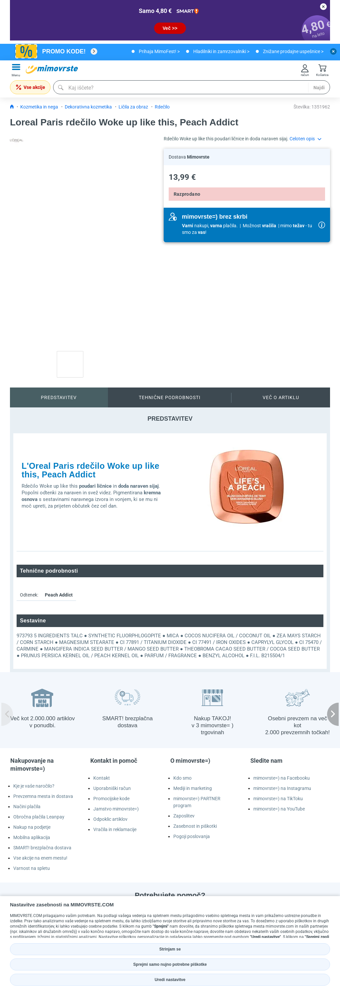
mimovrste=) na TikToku (278, 798)
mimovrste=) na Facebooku (281, 778)
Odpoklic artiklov (110, 819)
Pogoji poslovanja (191, 836)
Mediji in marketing (192, 788)
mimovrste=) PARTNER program (196, 802)
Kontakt (101, 778)
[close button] (323, 6)
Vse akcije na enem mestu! (40, 858)
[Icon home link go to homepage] (12, 106)
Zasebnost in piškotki (195, 826)
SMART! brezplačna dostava (42, 847)
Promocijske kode (111, 798)
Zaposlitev (184, 815)
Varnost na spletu (31, 868)
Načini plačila (27, 806)
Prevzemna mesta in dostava (43, 796)
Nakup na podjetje (31, 827)
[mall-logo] (51, 69)
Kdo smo (182, 778)
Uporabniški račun (112, 788)
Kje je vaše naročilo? (33, 786)
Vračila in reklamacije (114, 829)
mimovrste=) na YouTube (279, 809)
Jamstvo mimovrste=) (116, 809)
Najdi (319, 87)
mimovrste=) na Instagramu (282, 788)
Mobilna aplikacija (31, 837)
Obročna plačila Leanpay (38, 816)
